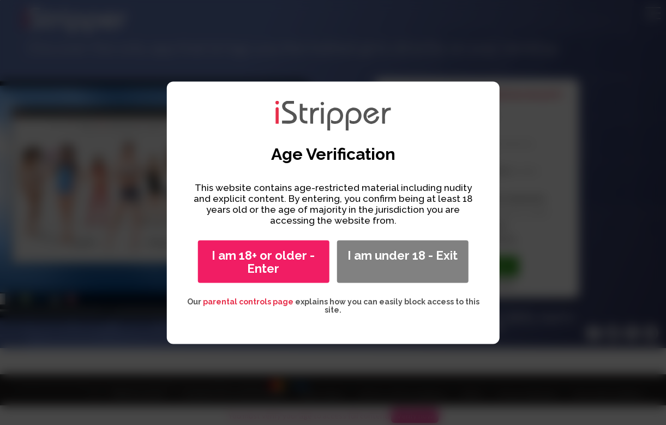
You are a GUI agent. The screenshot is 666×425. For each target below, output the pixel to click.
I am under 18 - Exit (402, 255)
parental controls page (248, 301)
